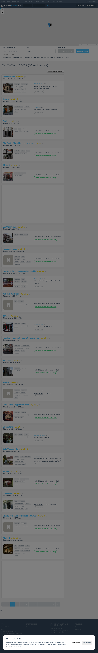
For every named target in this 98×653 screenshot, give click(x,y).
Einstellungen (76, 642)
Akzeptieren (87, 642)
